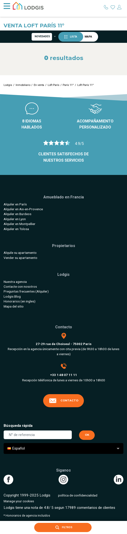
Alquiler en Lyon (15, 219)
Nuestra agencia (15, 282)
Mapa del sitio (14, 306)
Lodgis (8, 85)
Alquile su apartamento (20, 253)
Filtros (62, 527)
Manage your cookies (19, 501)
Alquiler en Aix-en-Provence (23, 209)
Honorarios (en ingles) (19, 301)
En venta (39, 85)
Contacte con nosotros (20, 286)
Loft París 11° (85, 85)
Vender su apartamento (20, 258)
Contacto (63, 401)
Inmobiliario (23, 85)
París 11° (68, 85)
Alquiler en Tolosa (16, 229)
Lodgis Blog (12, 296)
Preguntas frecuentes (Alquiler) (26, 291)
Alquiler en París (15, 204)
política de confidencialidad (77, 495)
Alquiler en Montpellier (19, 224)
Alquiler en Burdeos (17, 214)
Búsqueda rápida (18, 425)
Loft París (53, 85)
